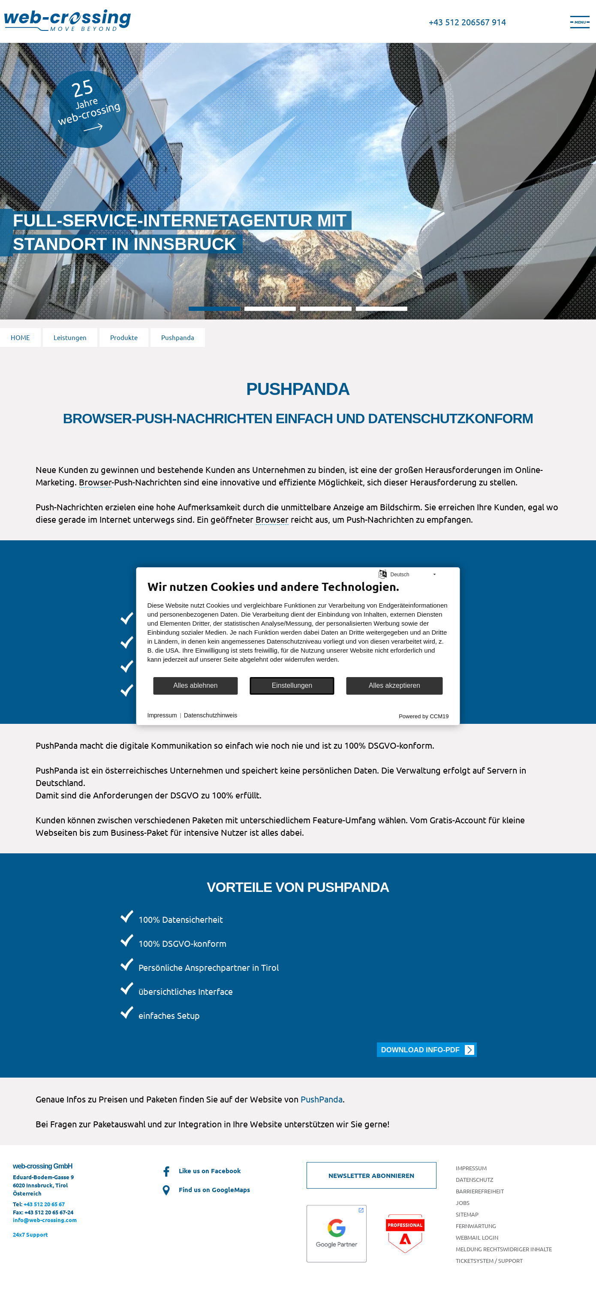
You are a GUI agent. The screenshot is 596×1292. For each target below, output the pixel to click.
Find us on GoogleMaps (205, 1189)
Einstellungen (292, 685)
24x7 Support (30, 1234)
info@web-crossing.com (45, 1219)
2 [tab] (270, 309)
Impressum (162, 715)
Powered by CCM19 (424, 716)
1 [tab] (214, 309)
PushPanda (322, 1098)
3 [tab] (326, 309)
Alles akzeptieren (394, 685)
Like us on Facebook (200, 1170)
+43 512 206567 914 (467, 21)
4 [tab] (381, 309)
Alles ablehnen (195, 685)
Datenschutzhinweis (211, 715)
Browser (95, 481)
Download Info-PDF (420, 1050)
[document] (298, 627)
